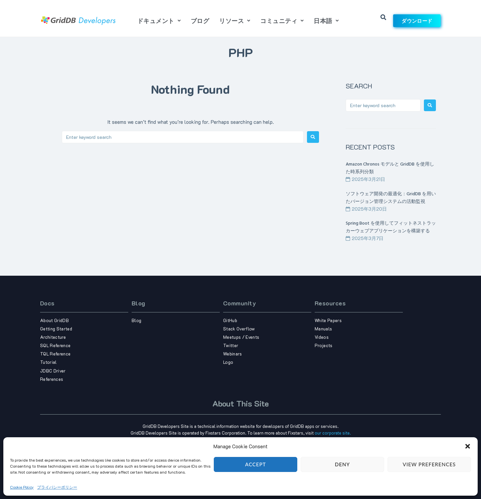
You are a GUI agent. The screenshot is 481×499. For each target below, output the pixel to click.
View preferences (429, 473)
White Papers (328, 320)
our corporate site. (333, 433)
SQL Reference (55, 345)
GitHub (230, 320)
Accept (255, 473)
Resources (330, 303)
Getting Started (56, 328)
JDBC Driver (53, 370)
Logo (228, 362)
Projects (324, 345)
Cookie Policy (22, 495)
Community (239, 303)
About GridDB (54, 320)
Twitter (230, 345)
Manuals (323, 328)
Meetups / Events (241, 337)
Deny (342, 473)
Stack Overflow (239, 328)
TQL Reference (55, 353)
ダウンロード (417, 20)
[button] (467, 454)
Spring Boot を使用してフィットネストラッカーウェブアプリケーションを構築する (391, 227)
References (51, 379)
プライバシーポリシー (57, 495)
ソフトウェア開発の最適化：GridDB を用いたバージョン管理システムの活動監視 (391, 198)
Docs (47, 303)
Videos (322, 337)
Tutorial (48, 362)
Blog (138, 303)
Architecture (53, 337)
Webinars (232, 353)
